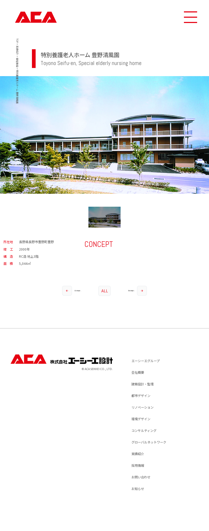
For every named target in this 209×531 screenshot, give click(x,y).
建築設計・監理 (142, 384)
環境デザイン (140, 419)
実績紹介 (137, 453)
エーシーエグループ (145, 360)
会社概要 (137, 372)
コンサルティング (143, 430)
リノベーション (142, 407)
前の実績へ (72, 291)
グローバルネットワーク (148, 442)
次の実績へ (137, 291)
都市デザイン (140, 395)
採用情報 (137, 465)
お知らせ (137, 488)
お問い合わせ (140, 477)
